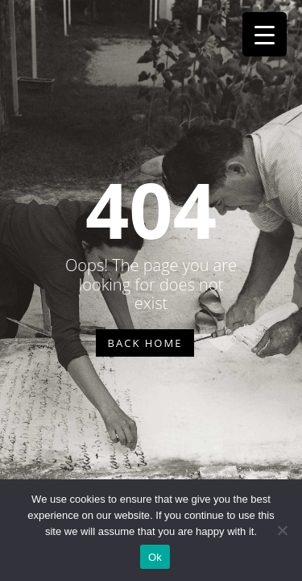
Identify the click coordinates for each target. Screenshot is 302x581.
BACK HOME (145, 343)
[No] (282, 530)
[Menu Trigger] (264, 34)
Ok (155, 557)
